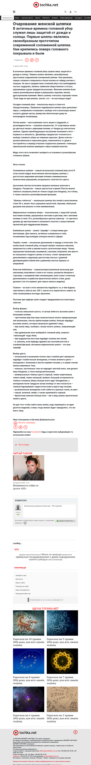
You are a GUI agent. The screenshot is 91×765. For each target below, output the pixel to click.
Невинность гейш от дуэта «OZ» (25, 487)
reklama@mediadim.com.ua (48, 751)
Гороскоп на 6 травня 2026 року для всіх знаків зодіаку (28, 718)
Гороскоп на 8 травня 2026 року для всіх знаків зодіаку (28, 680)
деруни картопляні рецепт (30, 555)
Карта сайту (20, 583)
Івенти (37, 18)
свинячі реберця (38, 560)
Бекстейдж (23, 444)
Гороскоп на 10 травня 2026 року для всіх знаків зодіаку (28, 642)
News (17, 18)
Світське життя (27, 18)
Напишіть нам (21, 575)
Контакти (19, 579)
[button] (70, 12)
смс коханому (55, 559)
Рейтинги (46, 18)
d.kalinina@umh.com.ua (51, 756)
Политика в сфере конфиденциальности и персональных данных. (49, 761)
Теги (16, 550)
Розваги (55, 18)
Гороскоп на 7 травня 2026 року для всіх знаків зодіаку (62, 680)
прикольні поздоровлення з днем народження (45, 557)
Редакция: (16, 756)
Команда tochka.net (23, 594)
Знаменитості (7, 18)
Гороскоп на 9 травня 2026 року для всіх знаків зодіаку (62, 642)
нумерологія (66, 555)
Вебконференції (66, 18)
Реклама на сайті (22, 586)
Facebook (35, 432)
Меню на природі (51, 555)
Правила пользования (20, 761)
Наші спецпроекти (23, 590)
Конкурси (78, 18)
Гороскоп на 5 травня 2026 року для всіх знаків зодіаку (62, 718)
